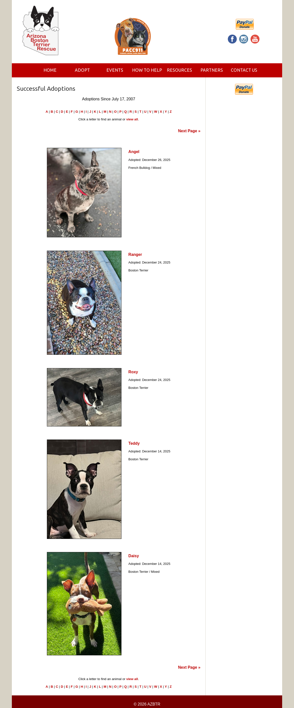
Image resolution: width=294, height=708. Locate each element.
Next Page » (189, 131)
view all (132, 119)
